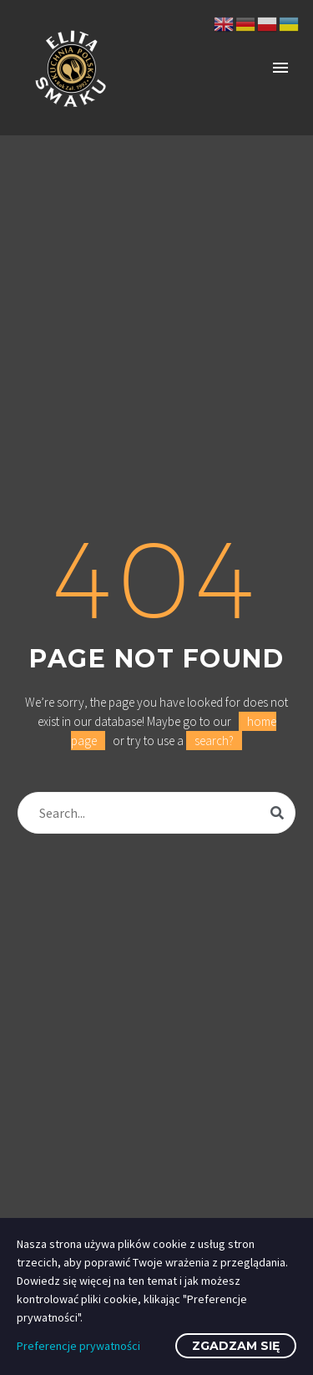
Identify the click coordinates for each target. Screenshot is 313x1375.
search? (214, 740)
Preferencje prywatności (78, 1345)
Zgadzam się (236, 1345)
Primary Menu (280, 68)
